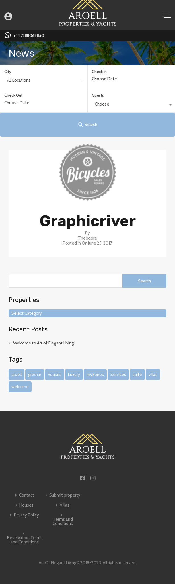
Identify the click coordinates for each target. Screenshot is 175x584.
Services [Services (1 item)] (118, 374)
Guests (98, 95)
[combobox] (43, 82)
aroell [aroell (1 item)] (16, 374)
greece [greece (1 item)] (34, 374)
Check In (99, 71)
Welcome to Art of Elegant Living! (44, 343)
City (7, 71)
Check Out (13, 95)
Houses (26, 505)
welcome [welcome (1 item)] (20, 386)
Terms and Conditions (63, 521)
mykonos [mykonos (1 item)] (95, 374)
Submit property (64, 495)
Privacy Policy (26, 515)
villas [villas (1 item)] (153, 374)
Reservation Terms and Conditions (24, 540)
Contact (26, 495)
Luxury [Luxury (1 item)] (74, 374)
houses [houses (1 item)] (54, 374)
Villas (64, 505)
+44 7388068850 (28, 35)
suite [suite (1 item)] (137, 374)
